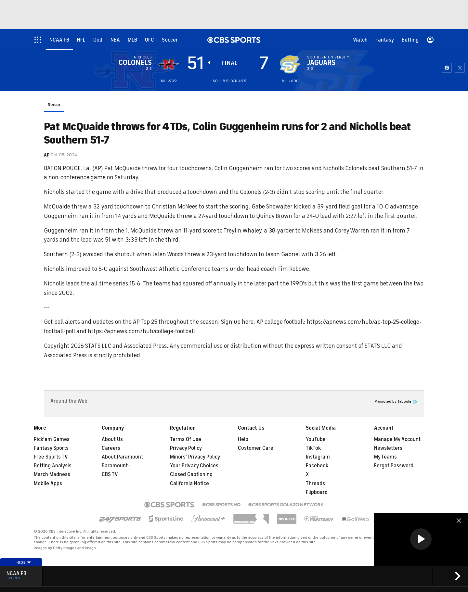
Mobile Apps (48, 483)
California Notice (189, 483)
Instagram (318, 457)
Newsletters (388, 448)
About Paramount (122, 457)
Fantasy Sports (51, 448)
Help (243, 439)
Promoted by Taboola (396, 401)
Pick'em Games (52, 439)
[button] (421, 539)
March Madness (52, 474)
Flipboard (317, 492)
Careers (111, 448)
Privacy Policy (186, 448)
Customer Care (255, 448)
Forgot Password (393, 465)
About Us (112, 439)
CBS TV (110, 474)
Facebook (317, 465)
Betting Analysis (53, 465)
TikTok (313, 448)
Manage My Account (397, 439)
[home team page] (290, 64)
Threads (315, 483)
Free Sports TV (51, 457)
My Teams (385, 457)
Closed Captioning (191, 474)
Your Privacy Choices (194, 465)
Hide (24, 562)
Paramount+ (116, 465)
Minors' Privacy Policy (195, 457)
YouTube (316, 439)
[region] (421, 539)
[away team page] (168, 64)
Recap (54, 104)
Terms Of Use (185, 439)
